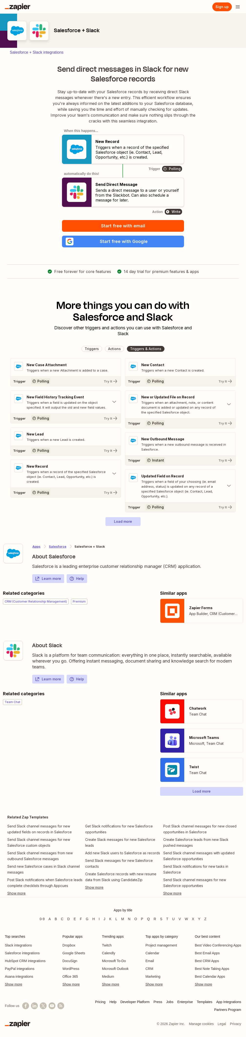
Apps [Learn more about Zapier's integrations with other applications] (36, 546)
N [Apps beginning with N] (129, 919)
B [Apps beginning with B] (56, 919)
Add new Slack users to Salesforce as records (122, 853)
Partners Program (227, 1010)
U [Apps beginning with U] (173, 919)
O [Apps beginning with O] (135, 919)
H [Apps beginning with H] (93, 919)
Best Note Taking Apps (212, 969)
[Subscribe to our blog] (60, 1005)
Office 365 (70, 976)
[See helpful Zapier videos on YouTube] (52, 1005)
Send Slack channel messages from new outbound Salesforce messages (40, 856)
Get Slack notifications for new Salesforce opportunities (119, 829)
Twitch (107, 945)
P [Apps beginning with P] (142, 919)
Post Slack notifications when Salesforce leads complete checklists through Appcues (44, 883)
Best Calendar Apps (210, 976)
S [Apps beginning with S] (161, 919)
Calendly (108, 953)
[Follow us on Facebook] (25, 1005)
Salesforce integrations (22, 953)
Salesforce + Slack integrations (36, 52)
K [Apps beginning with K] (110, 919)
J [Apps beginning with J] (104, 919)
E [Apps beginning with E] (75, 919)
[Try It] (65, 381)
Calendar (152, 953)
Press (158, 1002)
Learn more (48, 578)
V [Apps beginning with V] (180, 919)
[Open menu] (237, 6)
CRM (149, 969)
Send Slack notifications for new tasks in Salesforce (195, 869)
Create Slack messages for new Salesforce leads (120, 842)
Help (76, 578)
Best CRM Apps (207, 961)
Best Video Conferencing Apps (218, 945)
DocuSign (69, 961)
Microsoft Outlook (115, 969)
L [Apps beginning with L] (116, 919)
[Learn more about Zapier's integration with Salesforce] (13, 554)
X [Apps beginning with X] (193, 919)
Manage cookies (201, 1024)
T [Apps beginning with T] (167, 919)
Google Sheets (73, 953)
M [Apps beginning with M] (122, 919)
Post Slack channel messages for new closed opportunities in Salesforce (199, 829)
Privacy (235, 1024)
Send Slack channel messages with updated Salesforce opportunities (199, 856)
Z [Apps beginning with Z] (205, 919)
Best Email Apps (207, 953)
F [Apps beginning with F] (81, 919)
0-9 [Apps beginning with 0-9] (42, 919)
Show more (13, 984)
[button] (123, 241)
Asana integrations (19, 976)
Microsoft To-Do (114, 961)
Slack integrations (18, 945)
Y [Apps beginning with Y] (199, 919)
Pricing (100, 1002)
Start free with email (123, 225)
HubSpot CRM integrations (25, 961)
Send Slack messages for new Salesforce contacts (119, 863)
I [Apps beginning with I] (99, 919)
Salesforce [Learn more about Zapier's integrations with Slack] (57, 546)
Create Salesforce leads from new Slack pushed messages (195, 842)
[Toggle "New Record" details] (65, 474)
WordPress (70, 969)
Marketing (152, 976)
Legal (222, 1024)
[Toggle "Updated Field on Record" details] (180, 486)
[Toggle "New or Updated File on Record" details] (180, 404)
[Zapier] (17, 6)
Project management (161, 945)
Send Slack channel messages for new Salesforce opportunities (194, 883)
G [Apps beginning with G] (87, 919)
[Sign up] (222, 6)
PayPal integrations (19, 969)
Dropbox (68, 945)
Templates (204, 1002)
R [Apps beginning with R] (155, 919)
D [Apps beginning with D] (68, 919)
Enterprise (185, 1002)
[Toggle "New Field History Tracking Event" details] (65, 402)
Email (149, 961)
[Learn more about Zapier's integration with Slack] (13, 651)
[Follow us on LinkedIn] (34, 1005)
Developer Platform (135, 1002)
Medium (108, 976)
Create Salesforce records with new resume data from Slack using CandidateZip (120, 877)
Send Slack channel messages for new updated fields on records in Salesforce (39, 829)
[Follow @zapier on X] (43, 1005)
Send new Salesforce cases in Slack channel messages (43, 869)
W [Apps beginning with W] (186, 919)
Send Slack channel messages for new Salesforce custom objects (38, 842)
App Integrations (228, 1002)
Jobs (170, 1002)
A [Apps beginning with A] (50, 919)
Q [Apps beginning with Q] (148, 919)
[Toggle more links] (45, 893)
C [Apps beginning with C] (62, 919)
